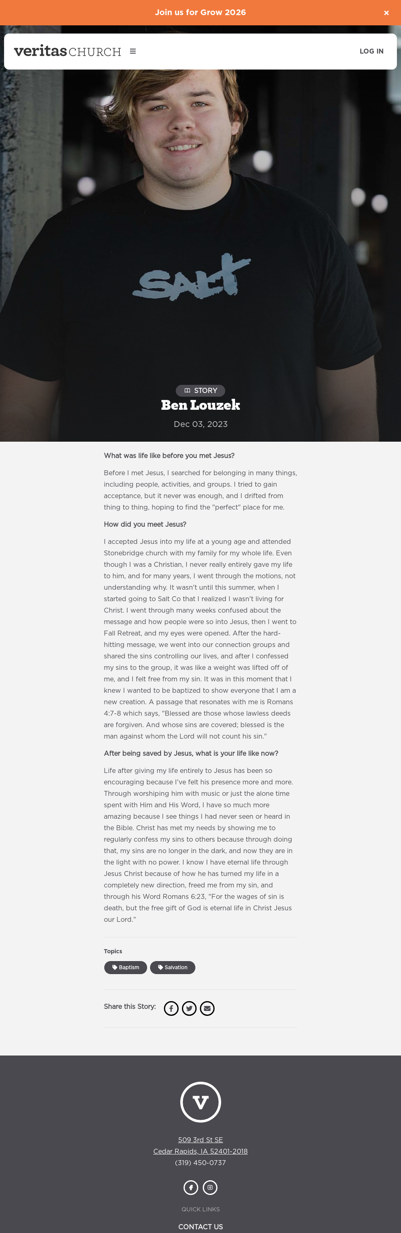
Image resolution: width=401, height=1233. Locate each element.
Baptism (125, 967)
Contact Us (200, 1227)
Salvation (172, 967)
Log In (372, 51)
